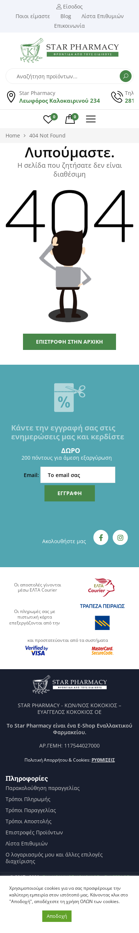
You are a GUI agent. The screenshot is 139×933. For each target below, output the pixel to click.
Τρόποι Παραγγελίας (31, 810)
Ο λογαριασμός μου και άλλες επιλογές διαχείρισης (54, 858)
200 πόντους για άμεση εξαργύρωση (66, 457)
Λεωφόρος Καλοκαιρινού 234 (59, 100)
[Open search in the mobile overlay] (69, 76)
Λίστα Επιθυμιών (27, 843)
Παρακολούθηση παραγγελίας (43, 788)
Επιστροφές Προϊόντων (34, 832)
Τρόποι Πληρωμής (28, 799)
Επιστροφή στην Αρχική (69, 341)
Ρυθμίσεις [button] (103, 760)
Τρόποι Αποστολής (29, 821)
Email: (69, 475)
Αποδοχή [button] (57, 916)
